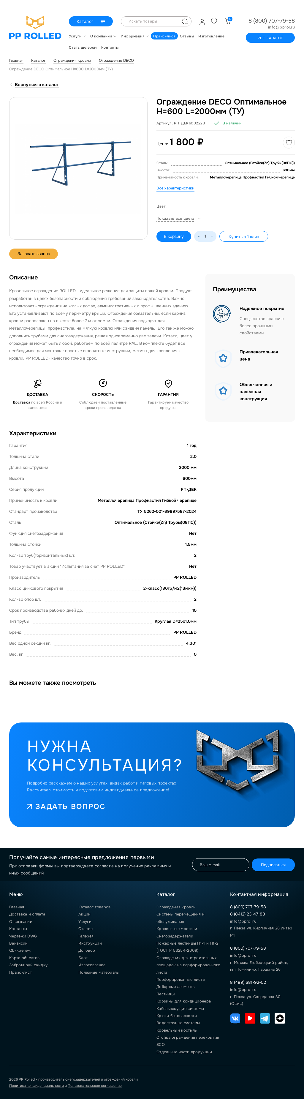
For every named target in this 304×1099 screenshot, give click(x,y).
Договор (86, 950)
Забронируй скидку (28, 964)
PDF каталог (270, 38)
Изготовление (92, 964)
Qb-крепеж (20, 950)
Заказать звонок (34, 254)
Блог (83, 957)
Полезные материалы (98, 972)
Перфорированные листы (180, 979)
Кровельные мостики (176, 928)
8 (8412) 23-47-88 (247, 914)
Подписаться (272, 864)
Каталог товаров (94, 907)
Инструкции (90, 943)
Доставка (21, 402)
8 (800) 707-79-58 (271, 21)
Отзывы (85, 928)
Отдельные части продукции (184, 1051)
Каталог (91, 22)
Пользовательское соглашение (95, 1085)
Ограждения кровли (176, 907)
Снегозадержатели (174, 936)
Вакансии (18, 943)
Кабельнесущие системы (180, 1008)
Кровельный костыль (176, 1030)
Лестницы (165, 994)
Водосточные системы (178, 1022)
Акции (84, 914)
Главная (16, 907)
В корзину (174, 236)
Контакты (18, 928)
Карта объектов (24, 957)
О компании (20, 921)
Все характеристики (175, 188)
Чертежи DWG (23, 936)
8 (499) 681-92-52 (248, 982)
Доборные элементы (175, 986)
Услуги (84, 921)
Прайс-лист (20, 972)
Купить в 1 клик (244, 236)
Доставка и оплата (27, 914)
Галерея (86, 936)
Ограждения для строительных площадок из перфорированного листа (188, 965)
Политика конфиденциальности (36, 1085)
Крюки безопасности (176, 1015)
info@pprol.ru (281, 27)
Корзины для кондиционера (183, 1001)
